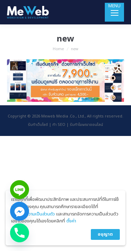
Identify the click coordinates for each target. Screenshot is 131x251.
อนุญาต (105, 234)
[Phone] (19, 232)
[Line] (19, 189)
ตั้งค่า (71, 221)
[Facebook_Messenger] (19, 211)
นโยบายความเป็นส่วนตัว (33, 214)
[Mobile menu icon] (114, 12)
